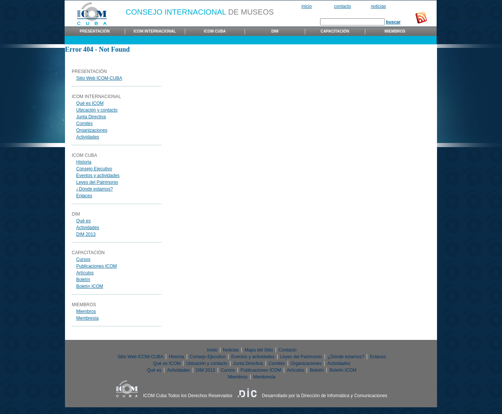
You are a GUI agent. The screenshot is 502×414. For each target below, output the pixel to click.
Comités (84, 123)
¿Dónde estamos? (94, 189)
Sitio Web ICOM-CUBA (99, 78)
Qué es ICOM (89, 103)
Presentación (94, 31)
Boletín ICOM (89, 286)
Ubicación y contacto (97, 110)
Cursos (83, 259)
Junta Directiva (91, 116)
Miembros (394, 31)
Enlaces (84, 195)
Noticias (378, 6)
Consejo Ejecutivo (94, 168)
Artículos (85, 273)
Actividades (87, 137)
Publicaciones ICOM (96, 266)
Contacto (342, 6)
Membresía (87, 318)
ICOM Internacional (154, 31)
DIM (274, 31)
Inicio (306, 6)
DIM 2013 (86, 234)
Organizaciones (91, 130)
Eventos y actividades (98, 175)
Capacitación (334, 31)
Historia (84, 162)
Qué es (83, 220)
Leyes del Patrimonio (97, 182)
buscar (393, 22)
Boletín (83, 279)
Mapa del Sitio (259, 350)
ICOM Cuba (215, 31)
